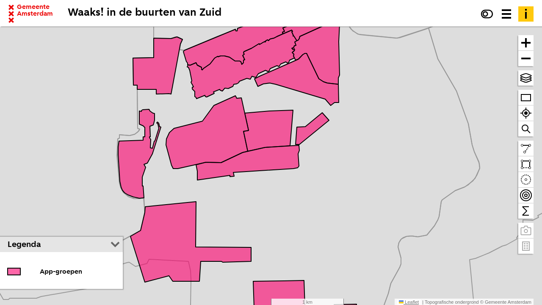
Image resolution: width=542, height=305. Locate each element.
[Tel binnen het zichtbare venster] (526, 211)
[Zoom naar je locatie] (526, 113)
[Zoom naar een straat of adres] (526, 128)
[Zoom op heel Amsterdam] (526, 97)
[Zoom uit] (526, 58)
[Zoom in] (526, 43)
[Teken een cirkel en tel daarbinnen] (526, 180)
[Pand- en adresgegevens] (526, 246)
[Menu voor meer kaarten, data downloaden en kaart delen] (506, 14)
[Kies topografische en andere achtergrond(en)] (526, 78)
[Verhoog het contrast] (487, 14)
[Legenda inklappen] (115, 244)
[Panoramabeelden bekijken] (526, 230)
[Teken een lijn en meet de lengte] (526, 148)
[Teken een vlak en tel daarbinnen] (526, 164)
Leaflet (409, 302)
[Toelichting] (526, 14)
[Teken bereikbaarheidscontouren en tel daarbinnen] (526, 195)
